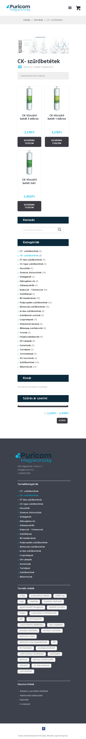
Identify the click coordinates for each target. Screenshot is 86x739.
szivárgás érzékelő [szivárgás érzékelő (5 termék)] (46, 648)
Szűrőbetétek (27, 362)
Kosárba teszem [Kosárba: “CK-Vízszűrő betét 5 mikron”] (29, 142)
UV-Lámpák (26, 341)
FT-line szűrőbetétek (31, 260)
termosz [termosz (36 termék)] (23, 659)
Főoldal (26, 20)
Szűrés (62, 420)
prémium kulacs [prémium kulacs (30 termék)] (27, 636)
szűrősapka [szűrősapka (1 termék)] (55, 654)
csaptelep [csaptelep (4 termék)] (33, 601)
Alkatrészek (26, 367)
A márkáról (25, 704)
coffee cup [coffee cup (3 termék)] (60, 596)
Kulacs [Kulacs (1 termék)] (23, 613)
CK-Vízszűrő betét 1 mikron (57, 117)
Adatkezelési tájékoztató (31, 695)
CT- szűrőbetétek (29, 251)
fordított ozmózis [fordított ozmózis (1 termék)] (57, 607)
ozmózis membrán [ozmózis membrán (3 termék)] (28, 630)
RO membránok (28, 298)
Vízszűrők (25, 268)
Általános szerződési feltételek (34, 691)
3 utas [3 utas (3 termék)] (22, 596)
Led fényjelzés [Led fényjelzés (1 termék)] (35, 619)
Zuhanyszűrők (27, 285)
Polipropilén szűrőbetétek (33, 303)
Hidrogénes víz (27, 281)
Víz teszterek (27, 358)
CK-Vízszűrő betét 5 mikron (29, 117)
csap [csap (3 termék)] (22, 601)
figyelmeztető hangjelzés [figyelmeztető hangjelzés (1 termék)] (31, 607)
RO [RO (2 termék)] (54, 642)
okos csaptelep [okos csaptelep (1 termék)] (55, 625)
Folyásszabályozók (29, 337)
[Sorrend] (43, 75)
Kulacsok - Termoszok (31, 290)
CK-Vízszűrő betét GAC (29, 181)
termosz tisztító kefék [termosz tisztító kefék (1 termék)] (43, 659)
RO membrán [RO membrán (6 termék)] (26, 648)
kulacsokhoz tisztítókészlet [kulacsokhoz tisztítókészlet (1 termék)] (43, 613)
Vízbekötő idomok (29, 324)
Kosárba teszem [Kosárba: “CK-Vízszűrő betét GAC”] (29, 206)
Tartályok (25, 350)
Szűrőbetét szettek (30, 315)
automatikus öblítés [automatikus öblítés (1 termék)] (40, 596)
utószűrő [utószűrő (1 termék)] (24, 665)
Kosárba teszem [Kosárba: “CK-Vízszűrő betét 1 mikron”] (56, 142)
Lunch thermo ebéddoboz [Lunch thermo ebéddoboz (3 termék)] (31, 625)
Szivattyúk (25, 345)
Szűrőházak (26, 294)
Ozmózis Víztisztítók (30, 273)
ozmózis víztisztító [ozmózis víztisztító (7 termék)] (52, 630)
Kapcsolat (24, 700)
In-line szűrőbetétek (30, 311)
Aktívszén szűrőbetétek (32, 307)
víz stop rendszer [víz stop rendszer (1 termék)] (41, 665)
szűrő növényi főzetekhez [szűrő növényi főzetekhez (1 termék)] (32, 654)
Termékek (38, 20)
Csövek (23, 333)
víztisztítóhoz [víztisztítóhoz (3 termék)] (26, 671)
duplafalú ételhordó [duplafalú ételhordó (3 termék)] (53, 601)
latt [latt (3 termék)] (21, 619)
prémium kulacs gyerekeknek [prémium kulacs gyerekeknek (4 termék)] (33, 642)
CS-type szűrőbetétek (31, 264)
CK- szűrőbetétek (29, 256)
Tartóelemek (26, 354)
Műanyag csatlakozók (31, 328)
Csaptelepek (26, 320)
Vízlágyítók (25, 277)
